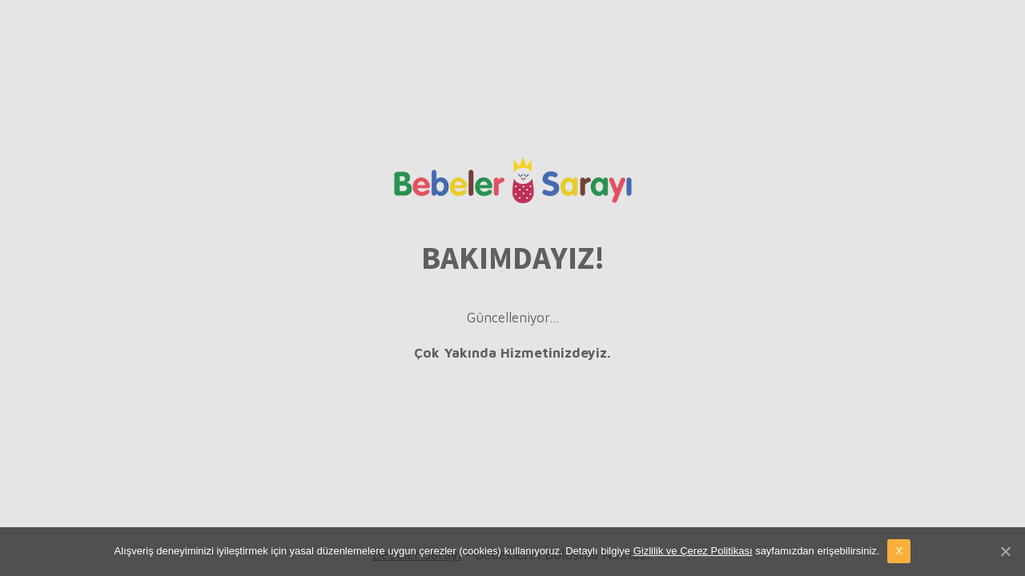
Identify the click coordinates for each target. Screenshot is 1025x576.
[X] (1005, 551)
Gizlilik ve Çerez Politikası (693, 551)
